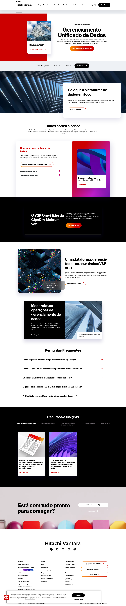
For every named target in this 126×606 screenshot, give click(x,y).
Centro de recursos (70, 564)
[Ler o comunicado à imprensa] (82, 48)
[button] (94, 5)
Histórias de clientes (70, 567)
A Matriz (67, 570)
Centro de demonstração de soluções (69, 580)
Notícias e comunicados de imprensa (27, 573)
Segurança (44, 581)
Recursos (68, 66)
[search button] (91, 5)
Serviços (75, 5)
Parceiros (84, 5)
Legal (100, 603)
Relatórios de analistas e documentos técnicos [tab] (68, 424)
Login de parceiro (69, 575)
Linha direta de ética (46, 575)
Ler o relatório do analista (37, 50)
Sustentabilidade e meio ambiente (26, 567)
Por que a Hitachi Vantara (45, 5)
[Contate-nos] (81, 65)
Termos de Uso (83, 603)
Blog (66, 573)
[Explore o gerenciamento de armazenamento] (37, 164)
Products (56, 5)
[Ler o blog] (35, 335)
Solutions (66, 5)
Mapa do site (105, 603)
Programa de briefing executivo (25, 584)
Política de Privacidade (92, 603)
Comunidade (44, 567)
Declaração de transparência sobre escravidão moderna (26, 590)
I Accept (78, 595)
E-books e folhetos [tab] (90, 423)
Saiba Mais (83, 184)
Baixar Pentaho (68, 584)
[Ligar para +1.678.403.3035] (94, 563)
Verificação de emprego (47, 578)
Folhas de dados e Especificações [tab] (26, 423)
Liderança (20, 578)
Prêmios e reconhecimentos (25, 586)
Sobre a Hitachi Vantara (23, 564)
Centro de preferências (23, 581)
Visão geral (57, 66)
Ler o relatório (73, 225)
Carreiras (20, 570)
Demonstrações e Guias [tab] (48, 423)
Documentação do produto (47, 570)
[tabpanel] (63, 454)
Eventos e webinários (23, 575)
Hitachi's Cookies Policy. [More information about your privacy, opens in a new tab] (30, 598)
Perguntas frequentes (46, 573)
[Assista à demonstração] (75, 283)
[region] (53, 597)
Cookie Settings (78, 599)
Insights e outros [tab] (105, 423)
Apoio (42, 564)
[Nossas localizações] (94, 569)
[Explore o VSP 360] (77, 110)
